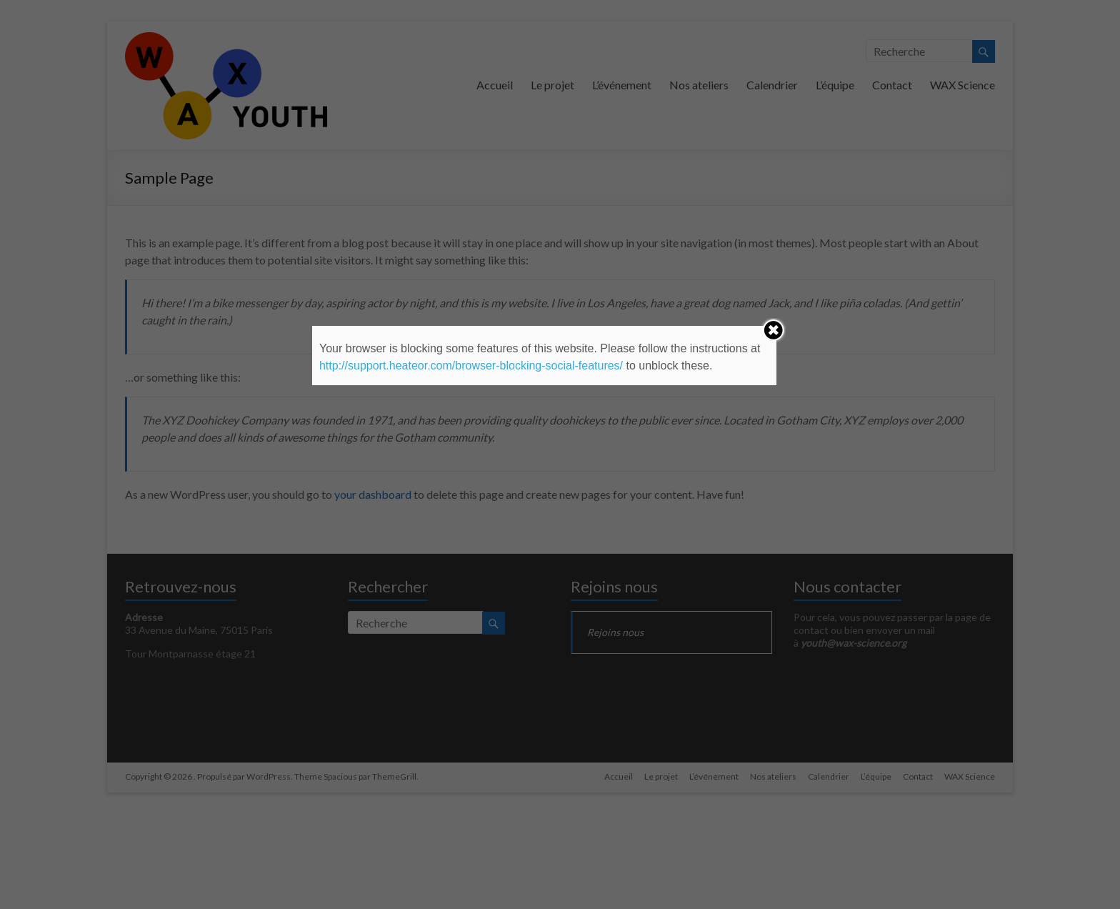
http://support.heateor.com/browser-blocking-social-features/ (471, 365)
